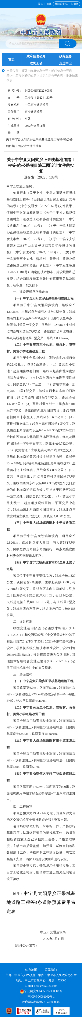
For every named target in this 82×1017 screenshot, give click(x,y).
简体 (40, 4)
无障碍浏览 (61, 4)
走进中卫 (65, 63)
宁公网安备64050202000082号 (41, 991)
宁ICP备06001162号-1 (41, 996)
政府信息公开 (36, 56)
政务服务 (65, 56)
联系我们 (51, 969)
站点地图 (31, 969)
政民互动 (36, 63)
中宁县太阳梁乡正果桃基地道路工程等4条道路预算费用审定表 (41, 902)
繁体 (48, 4)
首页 (11, 59)
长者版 (75, 4)
